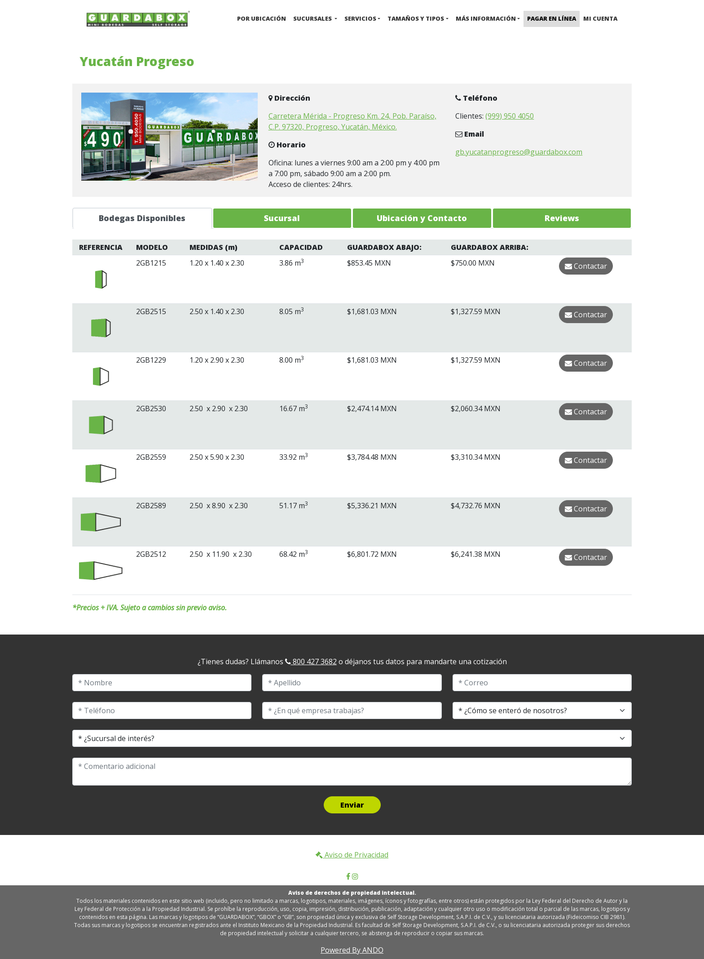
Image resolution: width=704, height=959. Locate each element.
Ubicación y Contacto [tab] (422, 218)
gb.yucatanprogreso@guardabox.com (518, 152)
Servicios (360, 18)
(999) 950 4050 (509, 116)
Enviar (352, 805)
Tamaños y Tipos (415, 18)
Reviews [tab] (562, 218)
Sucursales (313, 18)
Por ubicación (261, 18)
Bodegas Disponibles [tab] (142, 218)
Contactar (586, 266)
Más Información (486, 18)
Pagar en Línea (551, 18)
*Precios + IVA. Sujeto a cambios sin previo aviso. (149, 608)
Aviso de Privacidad (352, 855)
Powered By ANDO (352, 950)
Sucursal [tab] (282, 218)
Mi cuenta (600, 18)
